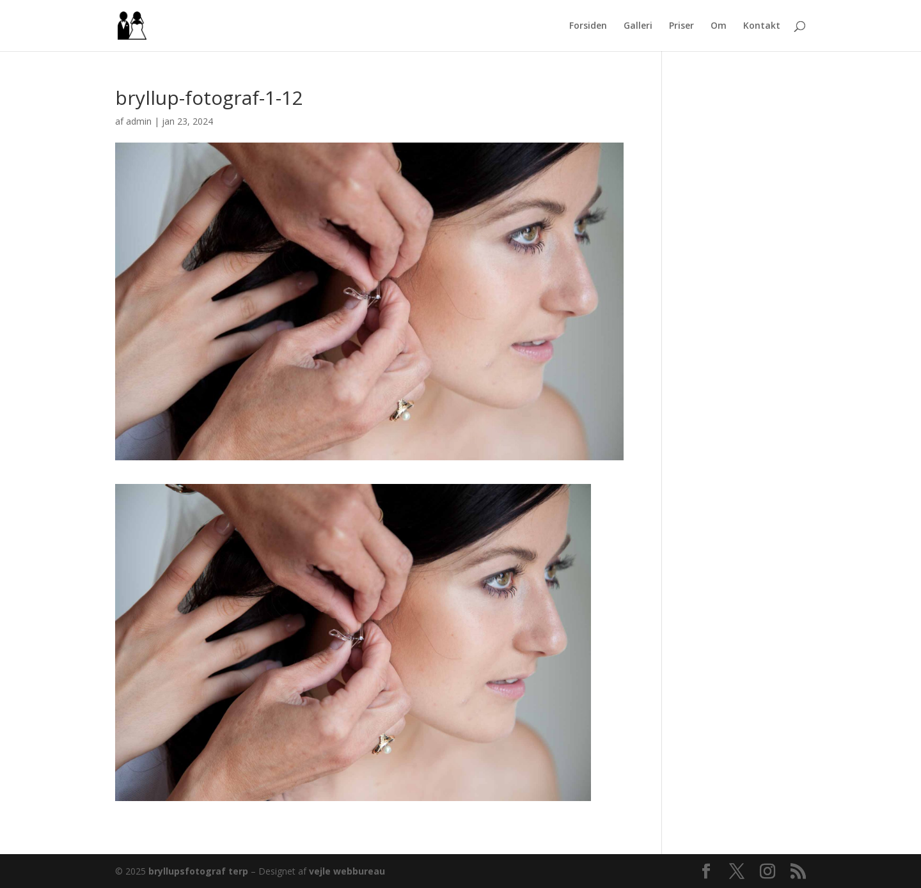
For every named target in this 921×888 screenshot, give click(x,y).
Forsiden (588, 26)
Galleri (638, 26)
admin (139, 121)
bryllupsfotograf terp (198, 871)
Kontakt (761, 26)
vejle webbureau (347, 871)
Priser (681, 26)
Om (719, 26)
